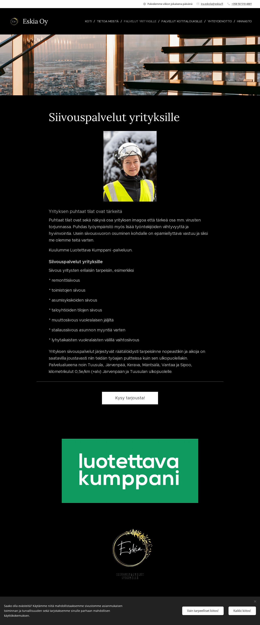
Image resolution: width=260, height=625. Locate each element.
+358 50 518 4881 (242, 4)
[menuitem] (83, 21)
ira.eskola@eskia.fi (212, 4)
